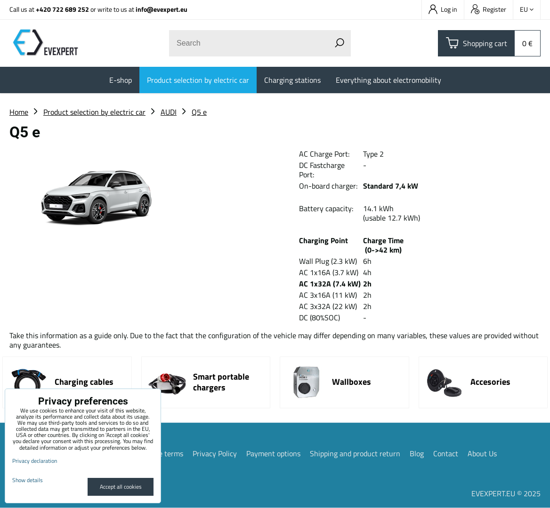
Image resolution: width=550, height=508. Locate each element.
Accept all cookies (121, 486)
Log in (443, 9)
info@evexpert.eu (161, 9)
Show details (27, 480)
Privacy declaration (34, 460)
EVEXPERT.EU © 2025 (506, 493)
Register (488, 9)
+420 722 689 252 (62, 9)
